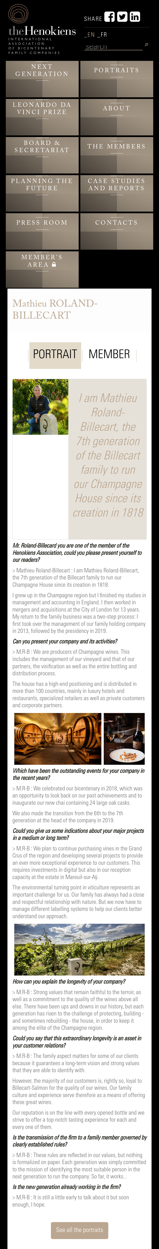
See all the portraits (79, 1230)
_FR (102, 35)
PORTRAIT (55, 355)
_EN (90, 35)
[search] (113, 47)
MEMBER (109, 355)
